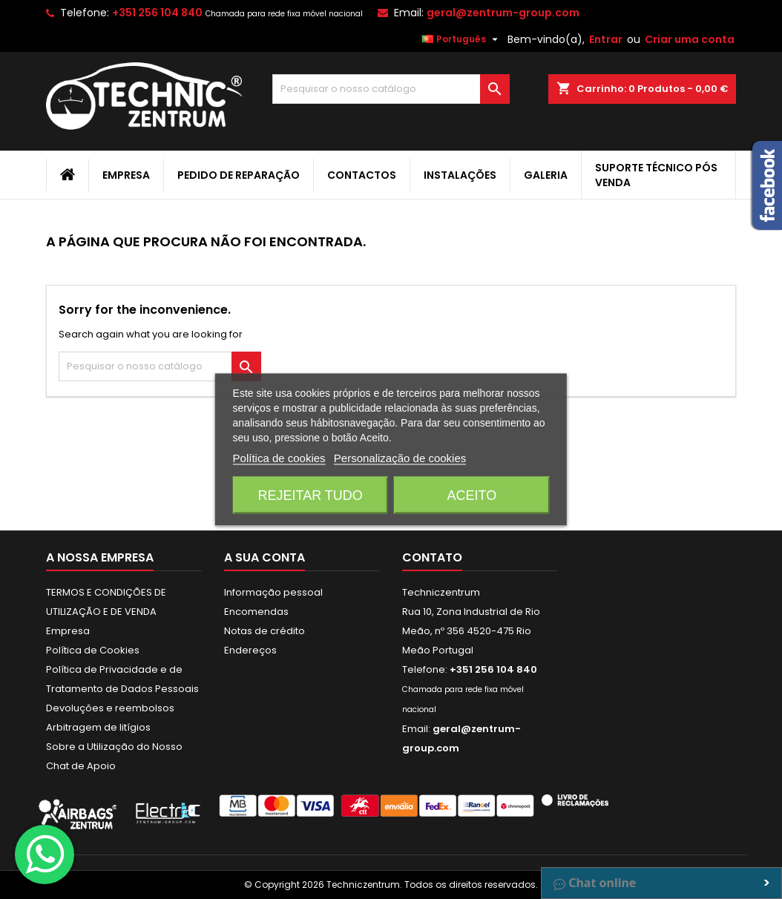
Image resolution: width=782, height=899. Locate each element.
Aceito (472, 495)
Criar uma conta (690, 39)
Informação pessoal (273, 592)
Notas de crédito (264, 631)
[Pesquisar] (391, 89)
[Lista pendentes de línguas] (461, 39)
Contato (432, 557)
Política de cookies (279, 458)
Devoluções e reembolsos (110, 708)
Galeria (546, 175)
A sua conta (264, 557)
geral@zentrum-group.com (503, 12)
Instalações (460, 175)
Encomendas (256, 612)
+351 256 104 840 (157, 12)
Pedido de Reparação (238, 175)
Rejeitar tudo (309, 495)
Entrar (605, 39)
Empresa (126, 175)
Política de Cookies (92, 650)
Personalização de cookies (400, 458)
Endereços (250, 650)
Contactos (361, 175)
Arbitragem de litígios (98, 727)
